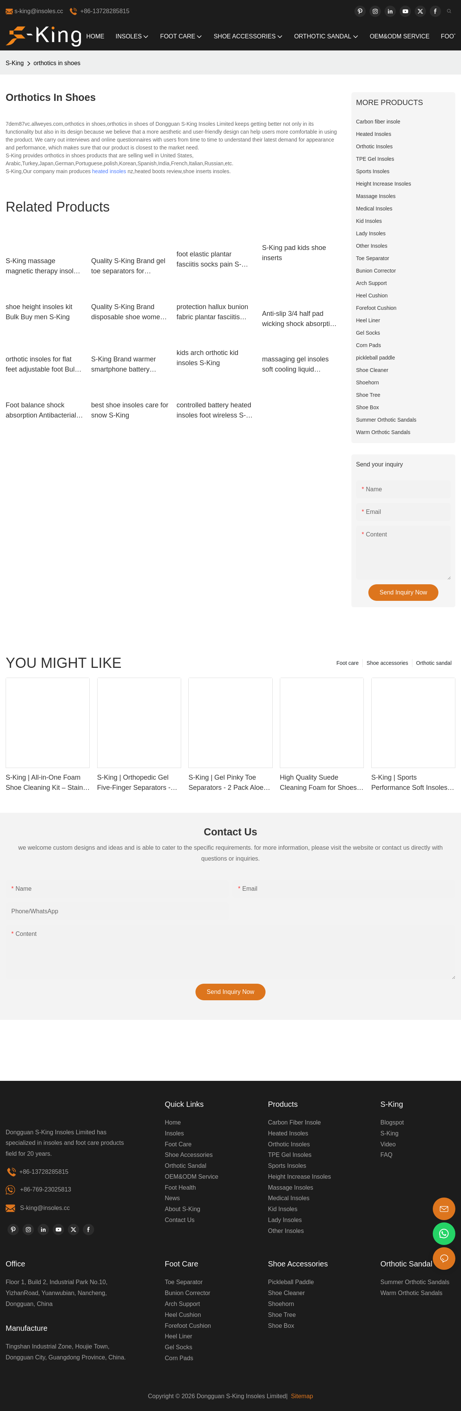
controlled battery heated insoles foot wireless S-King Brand (214, 411)
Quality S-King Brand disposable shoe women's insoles (130, 312)
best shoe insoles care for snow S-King (129, 410)
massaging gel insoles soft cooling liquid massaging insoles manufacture (295, 365)
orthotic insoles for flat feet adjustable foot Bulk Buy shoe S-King (42, 365)
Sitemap (301, 1396)
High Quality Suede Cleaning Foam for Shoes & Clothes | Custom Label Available (321, 783)
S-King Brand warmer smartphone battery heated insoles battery (124, 365)
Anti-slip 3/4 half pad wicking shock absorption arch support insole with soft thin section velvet (299, 319)
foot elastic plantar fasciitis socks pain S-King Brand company (209, 260)
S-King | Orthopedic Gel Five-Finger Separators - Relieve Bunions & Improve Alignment (138, 783)
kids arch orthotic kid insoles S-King (207, 358)
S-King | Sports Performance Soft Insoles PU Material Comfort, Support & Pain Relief (409, 783)
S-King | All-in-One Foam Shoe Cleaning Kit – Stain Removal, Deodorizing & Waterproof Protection (44, 783)
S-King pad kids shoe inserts (294, 253)
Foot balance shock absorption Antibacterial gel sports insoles (41, 411)
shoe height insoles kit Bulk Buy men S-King (39, 312)
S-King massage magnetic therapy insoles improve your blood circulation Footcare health (43, 266)
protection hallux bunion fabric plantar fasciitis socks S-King (212, 312)
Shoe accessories (387, 663)
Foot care (347, 663)
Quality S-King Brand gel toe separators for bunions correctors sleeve (129, 266)
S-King (15, 63)
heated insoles (109, 171)
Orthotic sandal (434, 663)
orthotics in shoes (57, 63)
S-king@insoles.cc (45, 1208)
